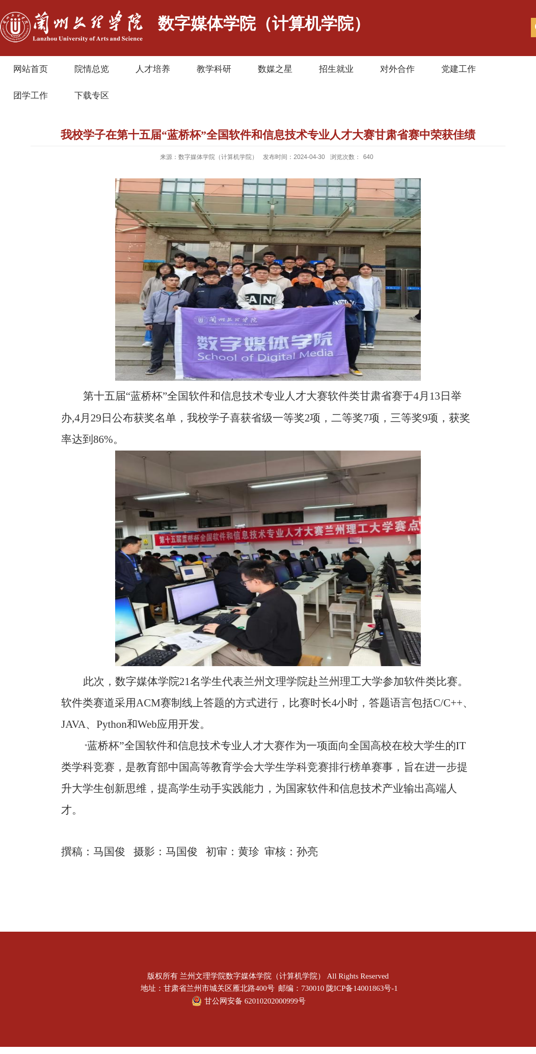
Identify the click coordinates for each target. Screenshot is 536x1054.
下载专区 (91, 95)
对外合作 (397, 69)
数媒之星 (275, 69)
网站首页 (30, 69)
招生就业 (336, 69)
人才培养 (153, 69)
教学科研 (214, 69)
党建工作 (458, 69)
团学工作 (30, 95)
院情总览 (91, 69)
